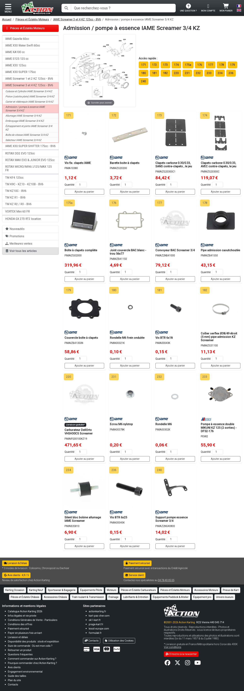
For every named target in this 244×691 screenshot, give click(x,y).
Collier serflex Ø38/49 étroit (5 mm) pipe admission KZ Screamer (219, 337)
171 (143, 65)
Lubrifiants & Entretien (135, 597)
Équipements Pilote (91, 590)
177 (210, 65)
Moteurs (111, 590)
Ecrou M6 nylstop (121, 424)
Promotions (14, 236)
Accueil (6, 19)
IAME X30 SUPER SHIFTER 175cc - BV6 (30, 146)
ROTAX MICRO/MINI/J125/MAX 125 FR (28, 168)
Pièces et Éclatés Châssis (25, 597)
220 (176, 73)
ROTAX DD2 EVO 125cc (20, 153)
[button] (17, 676)
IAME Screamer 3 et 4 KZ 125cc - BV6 (77, 19)
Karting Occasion (14, 590)
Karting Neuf (36, 590)
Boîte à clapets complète (81, 250)
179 (232, 65)
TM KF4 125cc (14, 177)
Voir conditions (172, 647)
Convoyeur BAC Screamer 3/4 (175, 250)
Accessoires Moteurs (206, 590)
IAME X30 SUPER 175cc (20, 72)
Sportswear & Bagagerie (61, 590)
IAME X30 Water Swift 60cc (22, 45)
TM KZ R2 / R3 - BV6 (18, 204)
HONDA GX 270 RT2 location (23, 219)
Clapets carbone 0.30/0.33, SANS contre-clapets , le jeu (173, 164)
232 (198, 73)
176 (199, 65)
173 (165, 65)
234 (220, 73)
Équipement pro (202, 597)
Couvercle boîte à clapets (81, 337)
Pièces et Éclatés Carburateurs (138, 590)
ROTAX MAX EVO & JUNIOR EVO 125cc (30, 160)
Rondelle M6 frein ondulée (127, 337)
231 (187, 73)
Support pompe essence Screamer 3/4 (171, 519)
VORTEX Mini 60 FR (17, 211)
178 (221, 65)
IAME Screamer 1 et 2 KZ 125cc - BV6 (29, 78)
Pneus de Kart (231, 590)
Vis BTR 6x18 (164, 337)
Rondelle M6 (163, 424)
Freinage (114, 597)
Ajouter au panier (84, 191)
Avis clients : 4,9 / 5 (16, 575)
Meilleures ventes (18, 243)
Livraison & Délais (15, 563)
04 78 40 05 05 (166, 580)
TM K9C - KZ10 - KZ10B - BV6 (24, 184)
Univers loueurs (224, 597)
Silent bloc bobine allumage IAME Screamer (83, 519)
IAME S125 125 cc (17, 58)
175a (188, 65)
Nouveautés (15, 229)
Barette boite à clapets (124, 163)
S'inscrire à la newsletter (181, 654)
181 (154, 73)
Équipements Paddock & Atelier (171, 597)
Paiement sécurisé (137, 563)
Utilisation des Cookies (119, 640)
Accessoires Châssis (55, 597)
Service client (134, 575)
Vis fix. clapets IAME (78, 163)
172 (154, 65)
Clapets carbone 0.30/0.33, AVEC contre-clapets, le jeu (218, 164)
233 (209, 73)
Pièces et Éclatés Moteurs (32, 19)
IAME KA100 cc (15, 52)
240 (143, 81)
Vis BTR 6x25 (118, 517)
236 (231, 73)
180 (143, 73)
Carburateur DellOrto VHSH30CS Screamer (79, 431)
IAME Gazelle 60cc (17, 39)
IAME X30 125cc (15, 65)
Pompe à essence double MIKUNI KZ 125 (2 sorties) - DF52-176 (219, 427)
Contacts (92, 640)
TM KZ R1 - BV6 (15, 197)
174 (176, 65)
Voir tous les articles (21, 251)
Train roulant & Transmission (88, 597)
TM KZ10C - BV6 (15, 191)
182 (165, 73)
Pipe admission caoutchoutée (220, 250)
